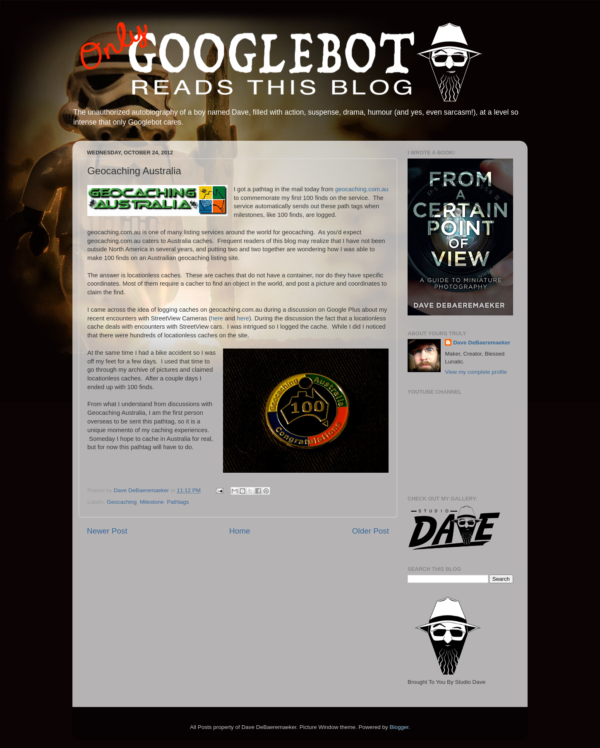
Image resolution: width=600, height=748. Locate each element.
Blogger (398, 727)
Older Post (370, 531)
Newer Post (107, 531)
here (217, 318)
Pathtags (178, 502)
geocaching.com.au (362, 189)
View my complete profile (476, 372)
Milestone (152, 502)
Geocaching (122, 502)
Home (239, 531)
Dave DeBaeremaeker (481, 342)
